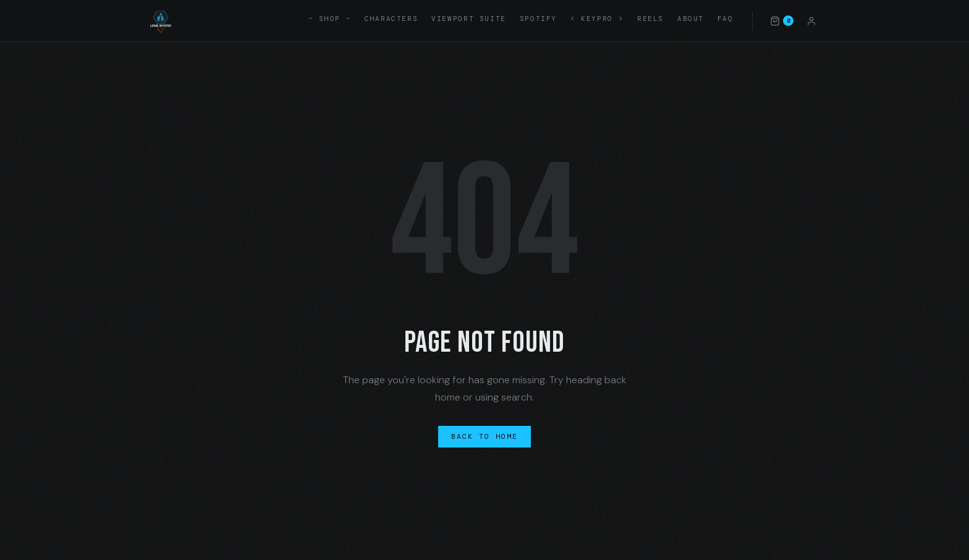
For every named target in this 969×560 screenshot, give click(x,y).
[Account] (811, 20)
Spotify (538, 18)
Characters (391, 18)
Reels (650, 18)
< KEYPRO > (597, 18)
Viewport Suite (468, 18)
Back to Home (484, 436)
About (690, 18)
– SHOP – (329, 18)
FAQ (725, 18)
